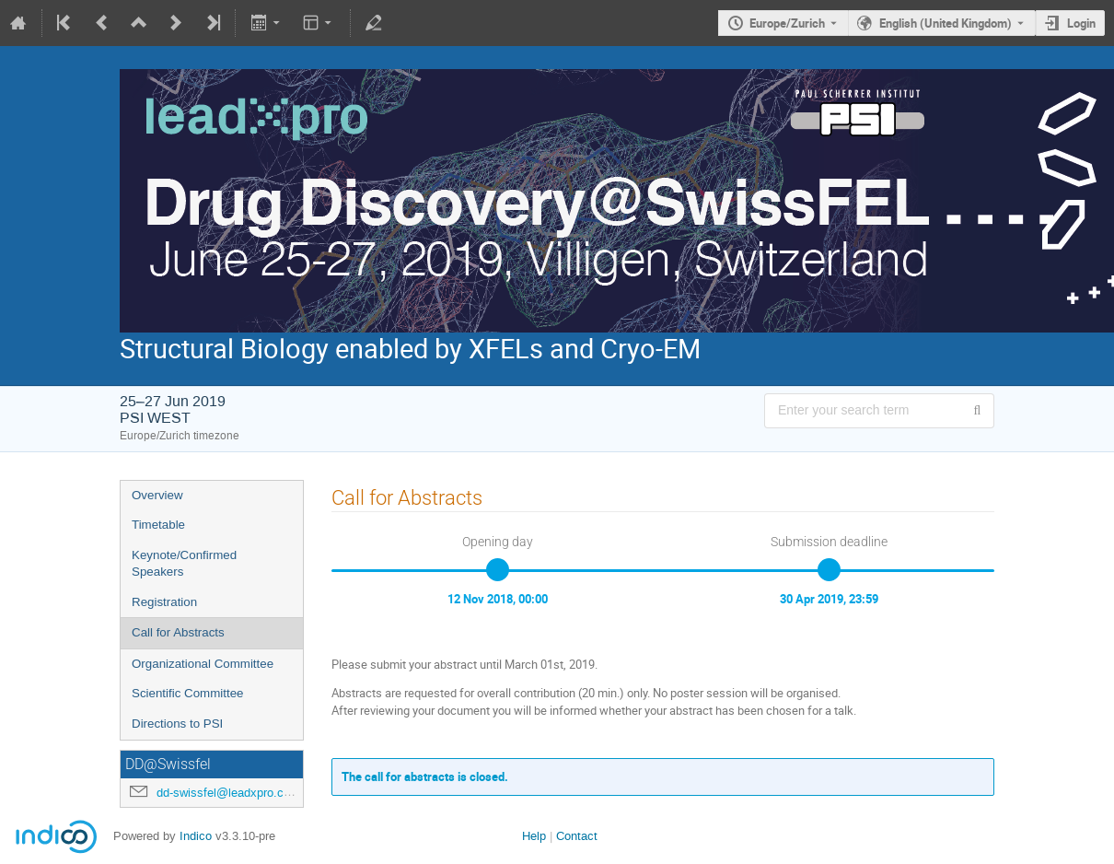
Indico (196, 836)
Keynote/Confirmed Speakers (184, 563)
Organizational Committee (202, 664)
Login (1081, 23)
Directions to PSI (177, 723)
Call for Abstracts (178, 632)
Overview (157, 495)
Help (534, 836)
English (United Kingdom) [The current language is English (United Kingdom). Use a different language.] (945, 23)
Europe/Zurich (787, 23)
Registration (164, 602)
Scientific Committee (187, 693)
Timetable (158, 524)
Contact (577, 836)
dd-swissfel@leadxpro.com (228, 792)
